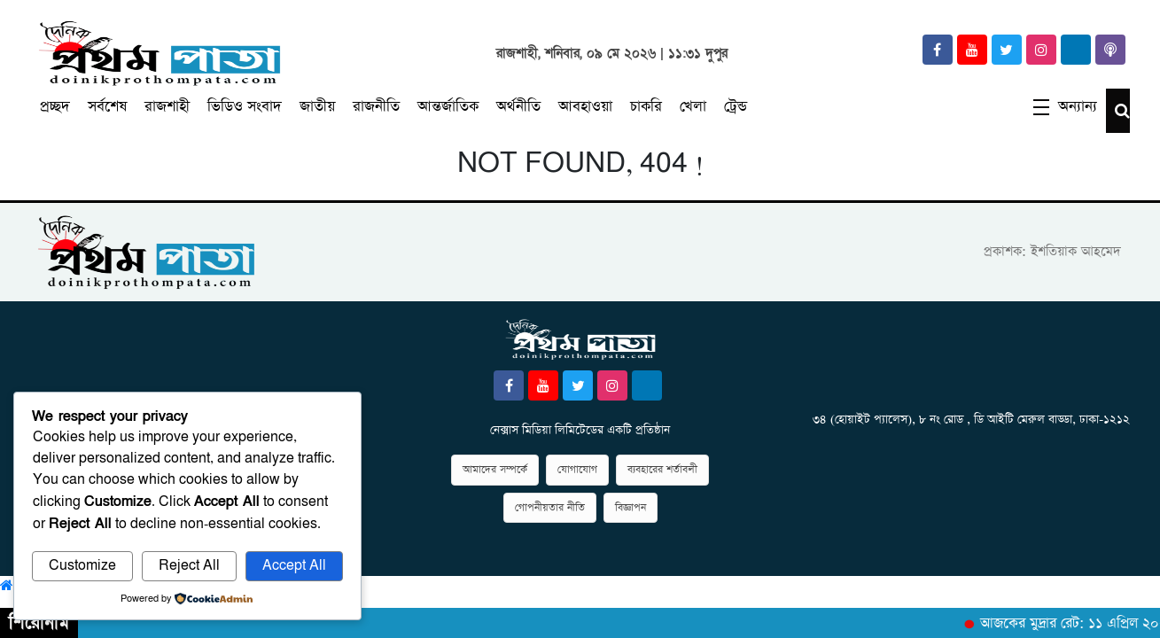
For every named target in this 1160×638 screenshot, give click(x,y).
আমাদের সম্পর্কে (495, 470)
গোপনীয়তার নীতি (550, 508)
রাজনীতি (376, 107)
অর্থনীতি (518, 107)
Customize (82, 565)
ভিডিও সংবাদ (244, 107)
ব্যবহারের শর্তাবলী (662, 470)
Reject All (189, 565)
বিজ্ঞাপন (630, 508)
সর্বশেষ (107, 107)
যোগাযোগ (577, 470)
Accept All (294, 565)
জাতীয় (317, 107)
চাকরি (646, 107)
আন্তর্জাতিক (448, 107)
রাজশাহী (167, 107)
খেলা (693, 107)
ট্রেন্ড (735, 107)
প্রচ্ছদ (55, 107)
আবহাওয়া (585, 107)
